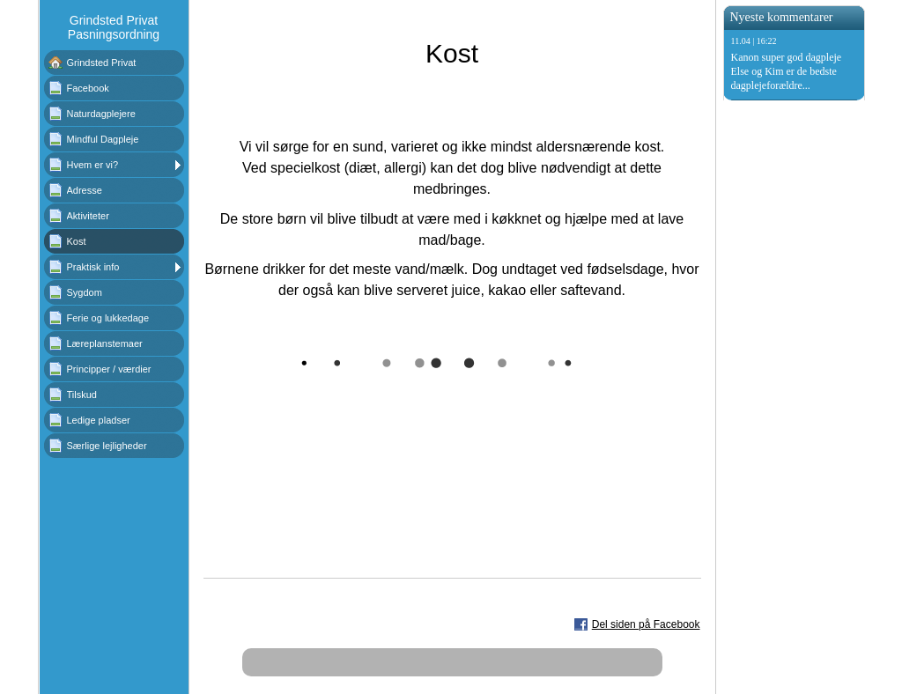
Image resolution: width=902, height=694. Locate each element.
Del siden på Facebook (646, 624)
